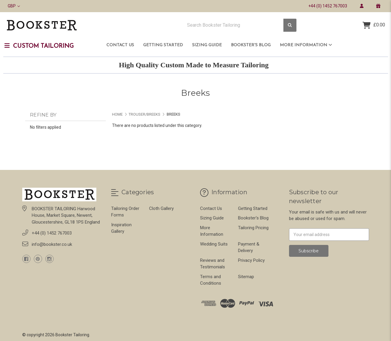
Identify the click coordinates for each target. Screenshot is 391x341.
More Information (306, 45)
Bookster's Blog (251, 45)
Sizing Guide (207, 45)
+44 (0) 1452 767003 (327, 6)
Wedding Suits (214, 244)
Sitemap (246, 276)
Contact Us (120, 45)
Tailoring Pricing (253, 227)
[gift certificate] (378, 6)
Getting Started (163, 45)
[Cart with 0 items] (374, 25)
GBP (14, 6)
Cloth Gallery (161, 208)
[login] (361, 6)
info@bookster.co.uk (52, 244)
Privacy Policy (251, 260)
